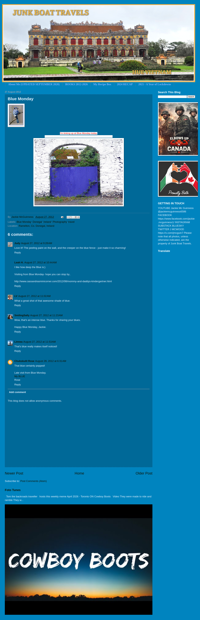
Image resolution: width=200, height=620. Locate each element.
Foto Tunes (13, 490)
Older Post (144, 473)
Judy (17, 243)
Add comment (17, 392)
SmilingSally (21, 315)
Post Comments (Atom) (33, 481)
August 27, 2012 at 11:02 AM (34, 296)
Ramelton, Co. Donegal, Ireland (36, 225)
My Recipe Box (102, 84)
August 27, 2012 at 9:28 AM (36, 243)
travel (71, 221)
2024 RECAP (125, 84)
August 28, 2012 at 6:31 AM (50, 361)
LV (15, 296)
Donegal (37, 221)
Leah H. (18, 262)
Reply (17, 252)
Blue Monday (24, 221)
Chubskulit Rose (24, 361)
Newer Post (14, 473)
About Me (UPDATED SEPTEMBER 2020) (34, 84)
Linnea (18, 341)
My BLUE (19, 376)
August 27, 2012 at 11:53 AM (39, 341)
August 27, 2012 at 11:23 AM (46, 315)
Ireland (47, 221)
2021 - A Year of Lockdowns (154, 84)
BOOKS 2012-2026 (76, 84)
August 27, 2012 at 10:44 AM (40, 262)
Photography (60, 221)
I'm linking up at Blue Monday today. (78, 133)
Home (79, 473)
